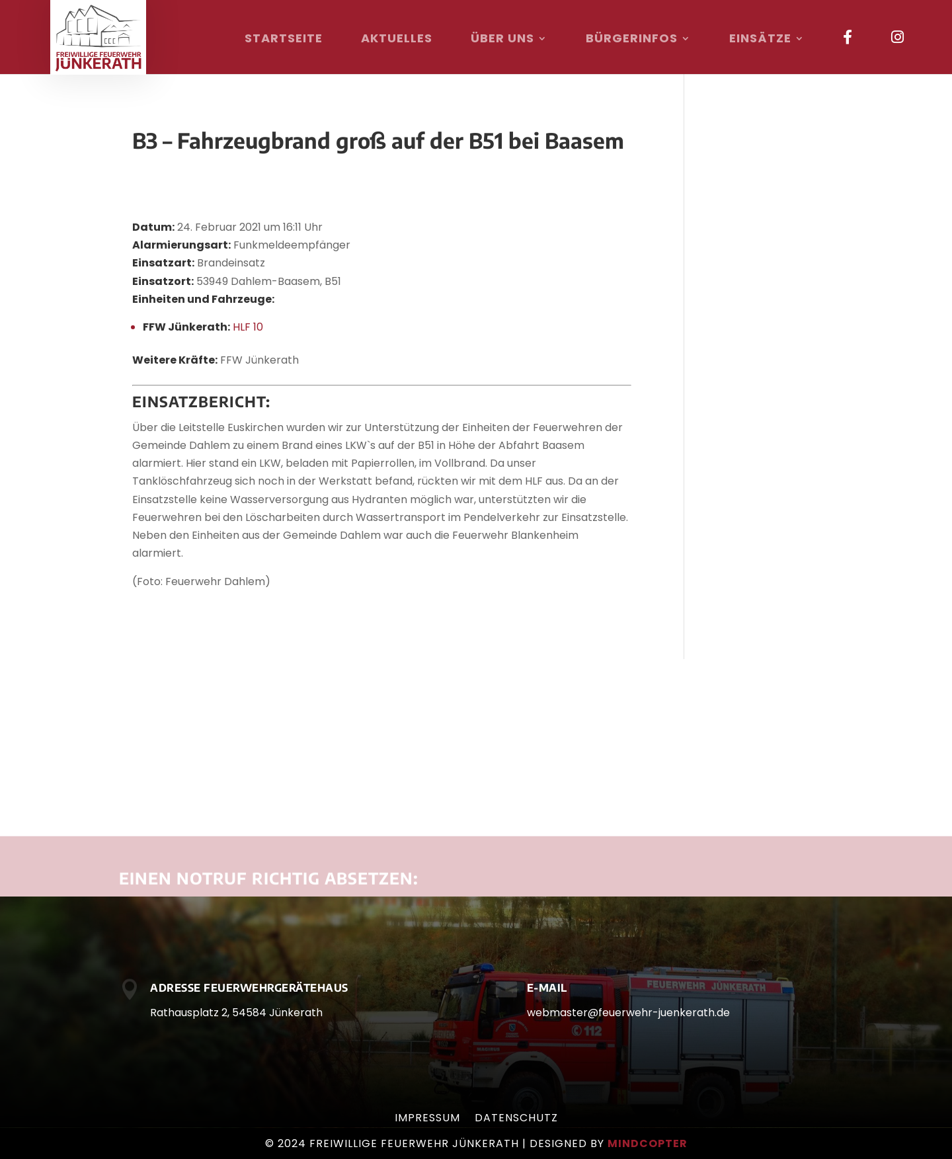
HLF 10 (248, 327)
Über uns (502, 40)
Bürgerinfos (632, 40)
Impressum (427, 1119)
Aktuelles (396, 40)
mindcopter (648, 1143)
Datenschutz (516, 1119)
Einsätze (760, 40)
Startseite (284, 40)
